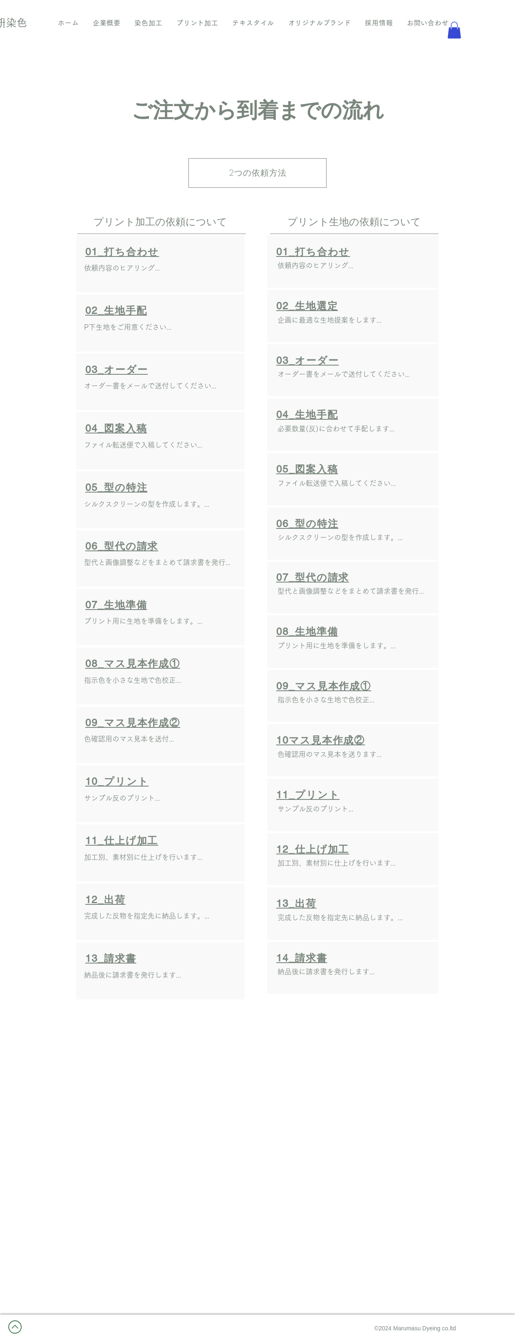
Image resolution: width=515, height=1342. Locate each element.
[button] (454, 30)
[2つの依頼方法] (257, 173)
